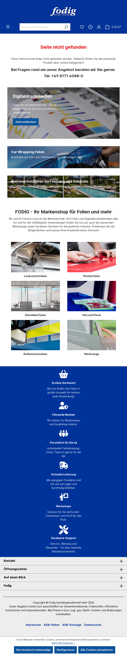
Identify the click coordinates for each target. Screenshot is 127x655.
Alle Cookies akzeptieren (97, 649)
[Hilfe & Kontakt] (90, 27)
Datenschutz (92, 624)
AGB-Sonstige (71, 624)
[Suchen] (66, 27)
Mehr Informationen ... (63, 643)
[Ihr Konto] (99, 27)
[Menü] (8, 26)
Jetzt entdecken (25, 121)
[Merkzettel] (82, 27)
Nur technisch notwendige (33, 649)
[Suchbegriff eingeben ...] (40, 27)
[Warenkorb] (113, 27)
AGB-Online (51, 624)
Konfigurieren (65, 649)
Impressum (33, 624)
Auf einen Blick (15, 577)
